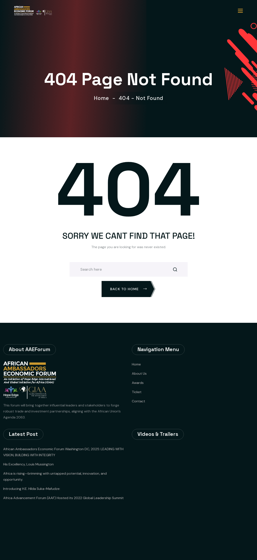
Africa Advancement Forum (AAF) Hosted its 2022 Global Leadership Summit (63, 498)
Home (103, 98)
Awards (138, 382)
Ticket (136, 392)
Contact (138, 401)
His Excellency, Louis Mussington (28, 464)
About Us (139, 373)
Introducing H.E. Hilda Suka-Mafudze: (31, 488)
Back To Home (128, 289)
